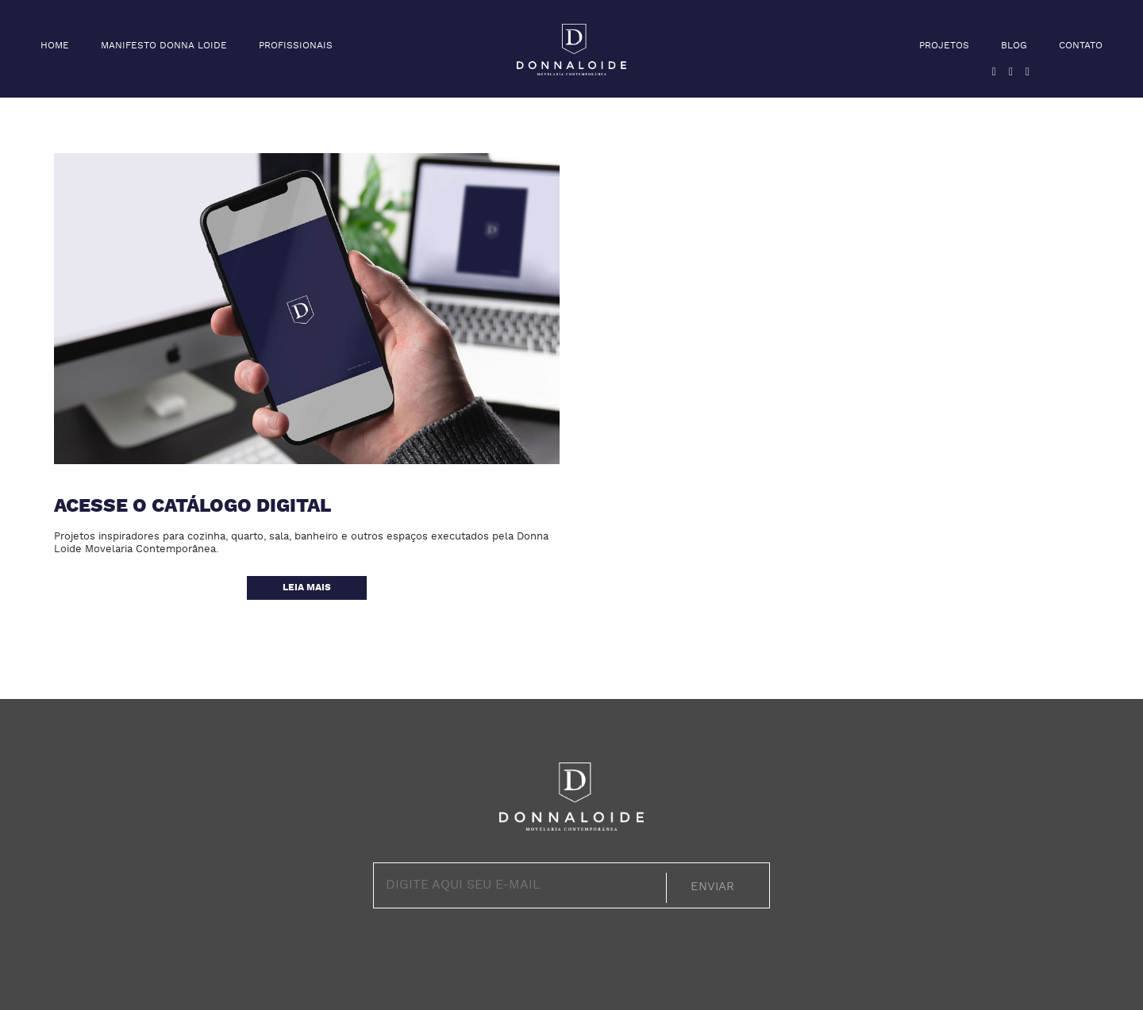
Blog (1014, 46)
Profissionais (296, 46)
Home (54, 46)
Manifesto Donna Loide (164, 46)
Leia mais (307, 588)
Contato (1081, 46)
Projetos (944, 46)
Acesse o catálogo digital (192, 507)
